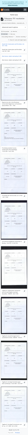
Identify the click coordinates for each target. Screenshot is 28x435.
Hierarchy (14, 31)
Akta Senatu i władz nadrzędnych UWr (12, 56)
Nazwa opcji (14, 15)
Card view (4, 34)
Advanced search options (10, 27)
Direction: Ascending (21, 36)
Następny (17, 432)
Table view (12, 34)
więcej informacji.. (13, 5)
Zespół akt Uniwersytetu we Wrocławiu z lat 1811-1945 (13, 44)
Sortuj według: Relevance (7, 36)
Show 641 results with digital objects (17, 40)
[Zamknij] (26, 2)
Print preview (5, 31)
